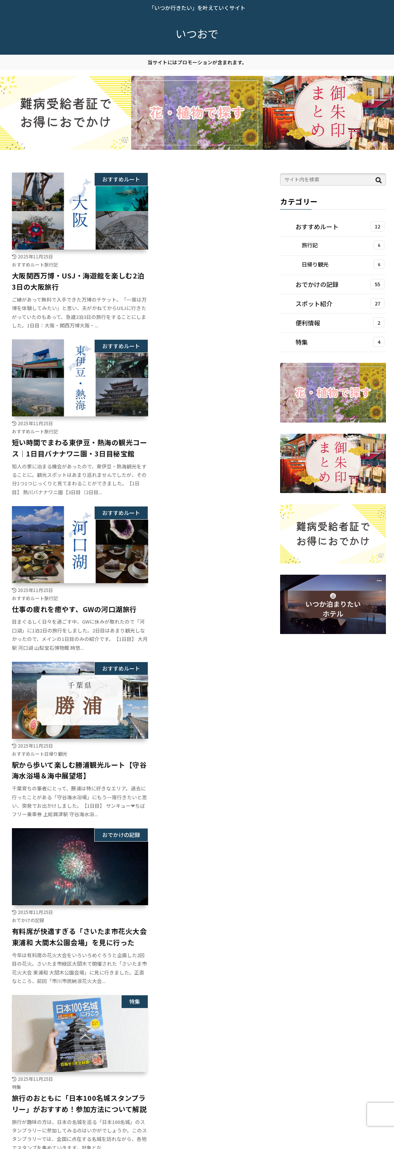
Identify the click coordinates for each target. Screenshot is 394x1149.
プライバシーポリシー (34, 1138)
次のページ (133, 1055)
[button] (378, 180)
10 (148, 1083)
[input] (333, 179)
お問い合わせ (85, 1138)
